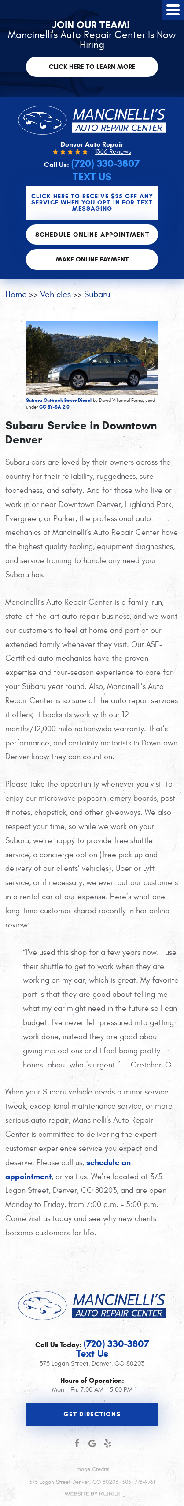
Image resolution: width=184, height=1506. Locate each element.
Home (16, 294)
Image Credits (92, 1469)
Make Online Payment (92, 259)
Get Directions (92, 1414)
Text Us (92, 177)
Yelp (107, 1443)
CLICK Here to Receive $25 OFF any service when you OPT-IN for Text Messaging (92, 202)
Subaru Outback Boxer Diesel (59, 400)
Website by (92, 1494)
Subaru (97, 294)
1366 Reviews (113, 151)
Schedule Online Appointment (92, 234)
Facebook (77, 1443)
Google (92, 1443)
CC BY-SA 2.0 (54, 407)
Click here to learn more (92, 67)
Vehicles (55, 294)
